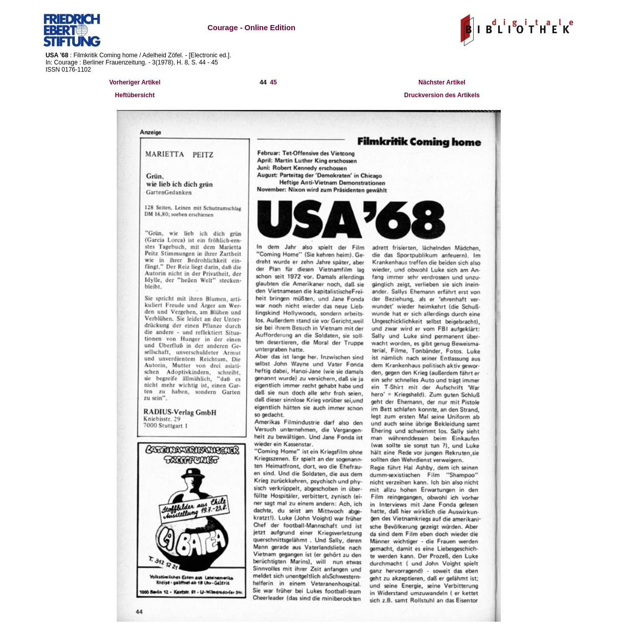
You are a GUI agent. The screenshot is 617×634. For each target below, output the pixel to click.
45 (273, 82)
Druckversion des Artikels (442, 95)
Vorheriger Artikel (134, 82)
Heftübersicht (135, 95)
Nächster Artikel (441, 82)
